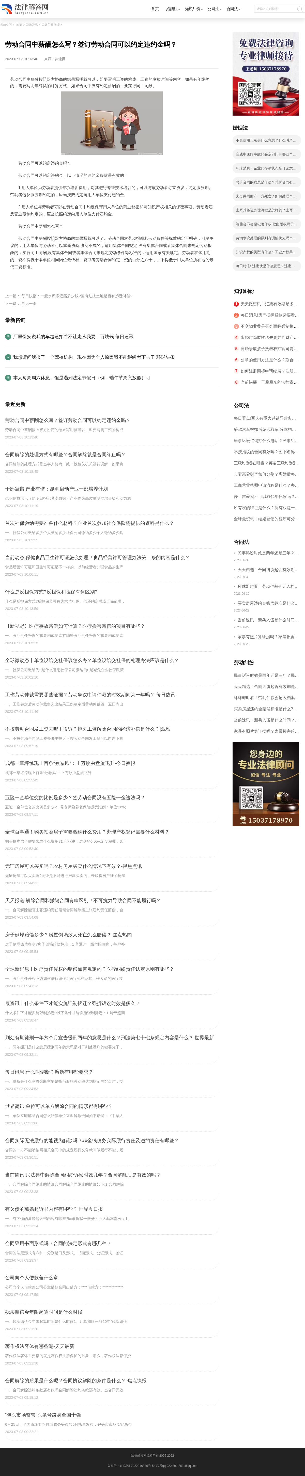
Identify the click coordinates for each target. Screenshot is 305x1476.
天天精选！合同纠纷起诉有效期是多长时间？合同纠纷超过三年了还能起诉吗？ (268, 570)
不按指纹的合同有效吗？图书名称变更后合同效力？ (266, 454)
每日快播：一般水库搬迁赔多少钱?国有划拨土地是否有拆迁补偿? (76, 296)
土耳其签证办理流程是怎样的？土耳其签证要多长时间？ (266, 211)
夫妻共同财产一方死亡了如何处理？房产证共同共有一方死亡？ (266, 197)
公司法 (213, 9)
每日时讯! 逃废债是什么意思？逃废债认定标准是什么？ (265, 267)
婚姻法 (172, 9)
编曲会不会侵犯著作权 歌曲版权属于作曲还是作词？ (266, 225)
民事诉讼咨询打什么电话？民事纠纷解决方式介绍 (266, 442)
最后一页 (29, 303)
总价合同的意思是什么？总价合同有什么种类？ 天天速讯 (266, 183)
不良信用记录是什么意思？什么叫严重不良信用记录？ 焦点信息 (266, 141)
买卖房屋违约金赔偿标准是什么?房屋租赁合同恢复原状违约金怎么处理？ (268, 604)
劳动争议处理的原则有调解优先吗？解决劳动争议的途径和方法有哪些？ (266, 239)
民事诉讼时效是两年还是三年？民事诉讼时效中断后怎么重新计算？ (268, 554)
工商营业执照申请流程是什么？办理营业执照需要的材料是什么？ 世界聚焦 (266, 487)
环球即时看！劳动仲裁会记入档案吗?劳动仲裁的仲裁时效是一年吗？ (268, 587)
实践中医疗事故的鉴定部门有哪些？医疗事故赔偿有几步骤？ (266, 155)
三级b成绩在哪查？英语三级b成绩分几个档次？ (266, 465)
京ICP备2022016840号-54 (137, 1466)
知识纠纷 (192, 9)
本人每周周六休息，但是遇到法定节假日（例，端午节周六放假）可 (81, 377)
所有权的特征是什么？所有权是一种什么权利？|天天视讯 (266, 509)
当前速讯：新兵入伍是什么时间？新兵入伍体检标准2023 (268, 621)
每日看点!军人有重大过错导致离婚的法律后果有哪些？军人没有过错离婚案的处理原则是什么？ (266, 420)
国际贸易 (32, 25)
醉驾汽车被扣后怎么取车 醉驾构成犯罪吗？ (265, 431)
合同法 (232, 9)
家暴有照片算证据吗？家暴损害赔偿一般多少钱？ (268, 637)
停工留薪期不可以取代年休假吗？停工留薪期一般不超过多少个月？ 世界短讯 (266, 498)
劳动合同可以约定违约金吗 (47, 279)
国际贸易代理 (50, 25)
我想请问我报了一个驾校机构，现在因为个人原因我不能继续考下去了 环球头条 (94, 357)
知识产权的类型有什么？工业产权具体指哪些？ (266, 253)
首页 (155, 9)
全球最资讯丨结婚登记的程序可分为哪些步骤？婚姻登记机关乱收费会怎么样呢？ (266, 521)
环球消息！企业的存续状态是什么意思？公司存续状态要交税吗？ (264, 169)
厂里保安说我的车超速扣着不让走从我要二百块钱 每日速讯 (73, 336)
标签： (16, 279)
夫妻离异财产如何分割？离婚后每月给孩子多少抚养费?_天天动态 (266, 476)
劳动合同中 (83, 279)
